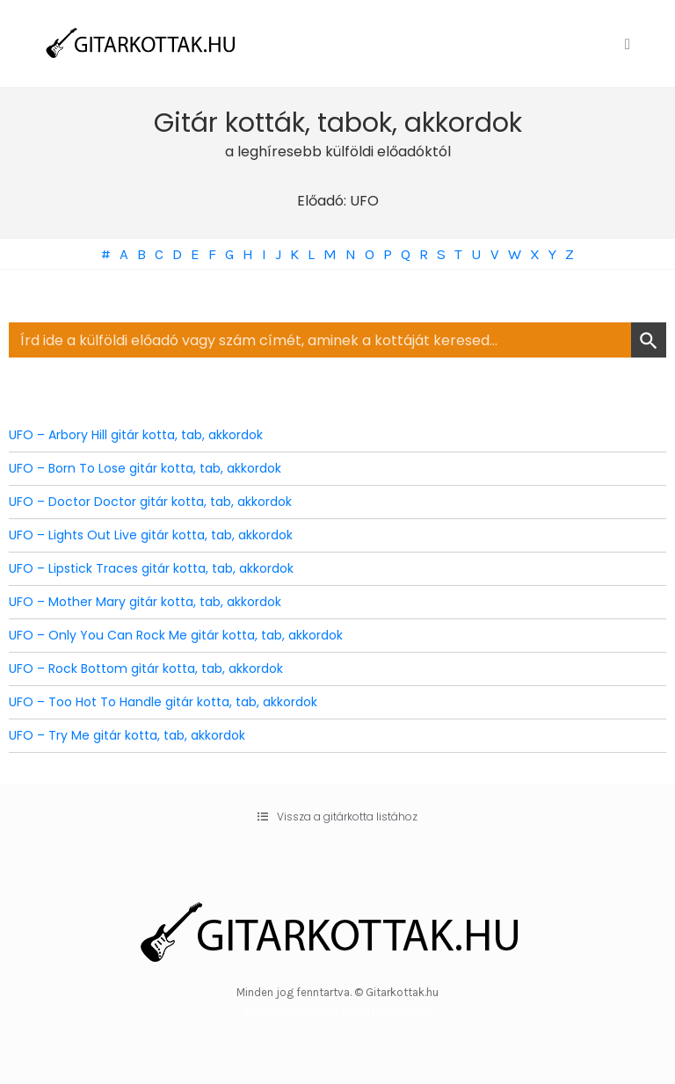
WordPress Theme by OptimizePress (338, 1012)
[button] (337, 817)
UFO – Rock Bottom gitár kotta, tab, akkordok (146, 668)
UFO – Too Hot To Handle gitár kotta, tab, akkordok (163, 702)
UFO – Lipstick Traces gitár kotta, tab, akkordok (151, 568)
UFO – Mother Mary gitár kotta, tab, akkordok (145, 602)
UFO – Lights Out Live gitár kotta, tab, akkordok (151, 535)
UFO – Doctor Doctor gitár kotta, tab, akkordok (150, 501)
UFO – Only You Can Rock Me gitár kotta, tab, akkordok (176, 635)
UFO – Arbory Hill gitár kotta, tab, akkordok (136, 435)
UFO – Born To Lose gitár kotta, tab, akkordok (145, 468)
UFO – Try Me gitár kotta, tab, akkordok (127, 735)
